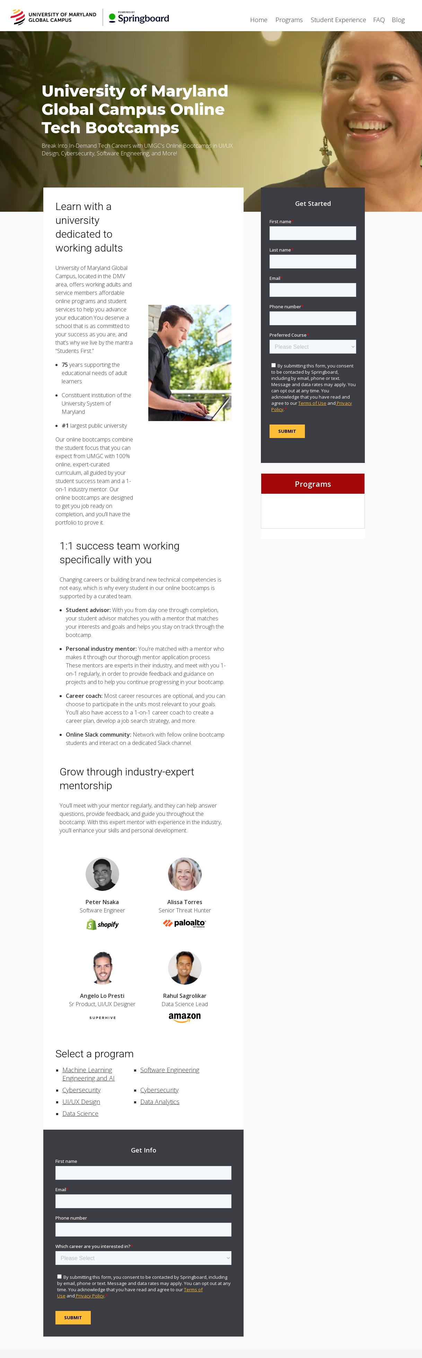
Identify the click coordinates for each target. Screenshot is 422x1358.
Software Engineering (169, 1070)
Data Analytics (159, 1101)
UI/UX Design (81, 1101)
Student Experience (338, 20)
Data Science (80, 1113)
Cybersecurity (81, 1090)
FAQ (379, 20)
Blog (398, 20)
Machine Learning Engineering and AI (88, 1074)
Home (258, 20)
